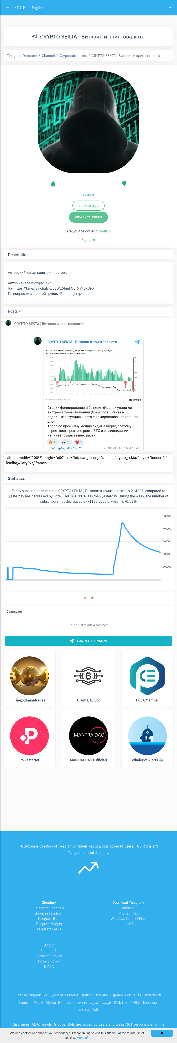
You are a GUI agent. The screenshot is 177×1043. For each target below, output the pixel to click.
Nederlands (152, 995)
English (21, 995)
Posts (13, 311)
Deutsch (87, 995)
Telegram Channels (49, 908)
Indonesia (151, 1002)
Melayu (84, 1010)
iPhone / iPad (128, 913)
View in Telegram (88, 217)
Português (133, 995)
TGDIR (19, 8)
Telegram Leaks (49, 929)
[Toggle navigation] (170, 8)
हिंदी (95, 1010)
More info (83, 1037)
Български (66, 1002)
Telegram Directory (22, 55)
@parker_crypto (71, 293)
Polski (38, 1002)
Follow (88, 195)
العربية (94, 1002)
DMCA (49, 966)
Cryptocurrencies (73, 55)
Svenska (25, 1002)
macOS (128, 924)
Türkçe (50, 1002)
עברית (82, 1002)
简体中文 (121, 1002)
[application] (88, 548)
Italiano (102, 995)
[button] (170, 512)
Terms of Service (49, 956)
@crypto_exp (41, 283)
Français (71, 995)
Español (116, 995)
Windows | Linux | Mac (128, 918)
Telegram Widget (49, 924)
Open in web (88, 206)
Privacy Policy (49, 961)
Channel (48, 55)
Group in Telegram (49, 913)
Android (128, 908)
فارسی (106, 1002)
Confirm (104, 231)
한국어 (135, 1002)
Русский (56, 995)
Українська (38, 995)
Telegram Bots (49, 918)
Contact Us (48, 950)
